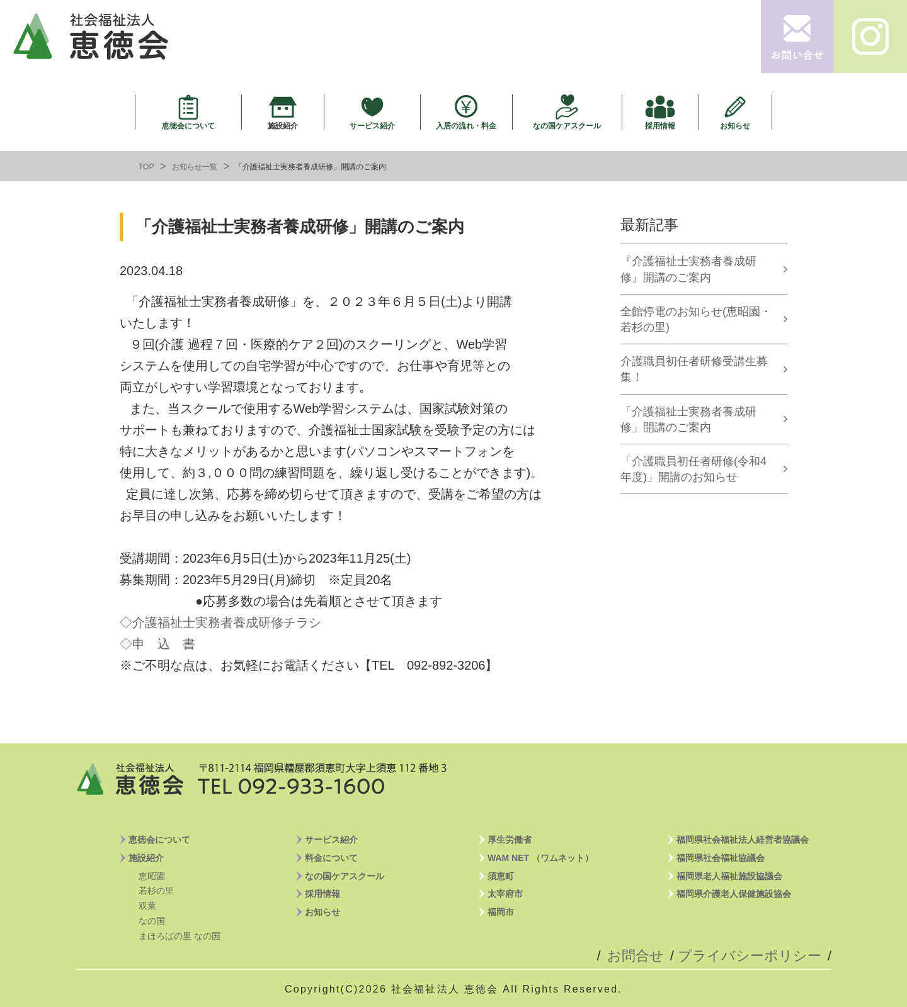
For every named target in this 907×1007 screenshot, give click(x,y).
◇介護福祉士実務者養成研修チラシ (220, 622)
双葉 (147, 906)
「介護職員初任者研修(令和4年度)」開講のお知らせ (693, 469)
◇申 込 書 (157, 644)
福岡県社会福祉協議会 (720, 858)
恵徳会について (188, 125)
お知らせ (735, 125)
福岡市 (501, 912)
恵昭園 (152, 876)
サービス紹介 (372, 125)
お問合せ (635, 956)
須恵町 (501, 876)
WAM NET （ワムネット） (540, 858)
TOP (146, 166)
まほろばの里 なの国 (179, 936)
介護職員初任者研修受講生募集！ (694, 369)
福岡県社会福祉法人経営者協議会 (742, 840)
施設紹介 (283, 125)
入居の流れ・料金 (466, 125)
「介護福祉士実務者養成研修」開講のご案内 (688, 419)
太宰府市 (505, 894)
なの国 (152, 921)
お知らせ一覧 (194, 166)
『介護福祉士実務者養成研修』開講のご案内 (688, 269)
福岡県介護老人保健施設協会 (733, 894)
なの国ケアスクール (567, 125)
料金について (331, 858)
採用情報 (660, 125)
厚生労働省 (510, 840)
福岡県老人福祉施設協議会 (729, 876)
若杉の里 (156, 891)
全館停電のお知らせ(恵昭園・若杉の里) (696, 319)
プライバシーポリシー (749, 956)
